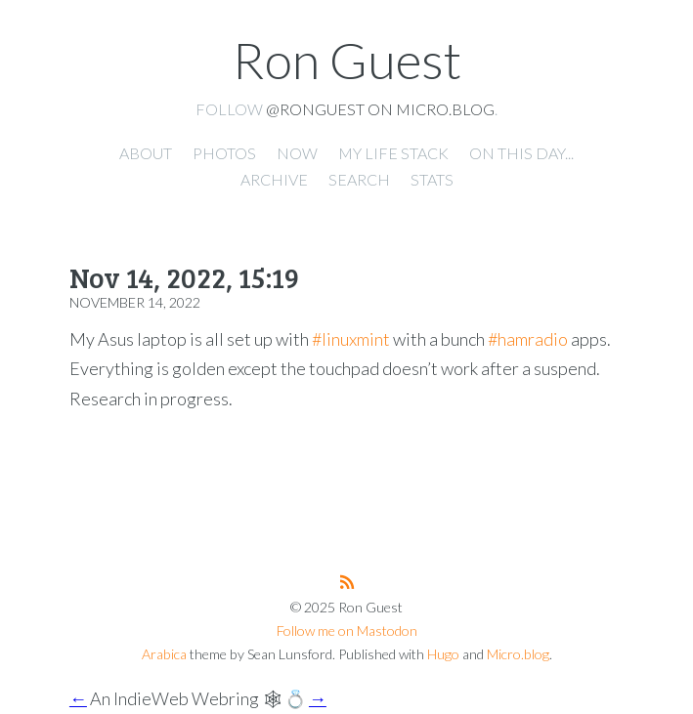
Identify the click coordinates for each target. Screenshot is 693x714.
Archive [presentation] (274, 179)
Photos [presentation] (224, 153)
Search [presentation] (359, 179)
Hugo (443, 654)
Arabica (164, 654)
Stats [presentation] (432, 179)
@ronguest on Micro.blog (380, 109)
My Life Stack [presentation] (393, 153)
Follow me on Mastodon (347, 630)
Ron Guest (347, 59)
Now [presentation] (297, 153)
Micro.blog (518, 654)
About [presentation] (145, 153)
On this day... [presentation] (521, 153)
